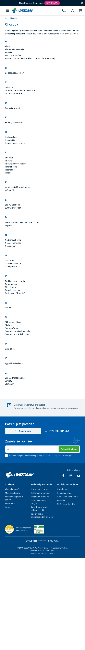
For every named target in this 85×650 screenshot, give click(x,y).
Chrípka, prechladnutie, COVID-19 (20, 90)
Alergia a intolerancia (14, 49)
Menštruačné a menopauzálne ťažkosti (22, 222)
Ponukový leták (64, 493)
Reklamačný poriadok (40, 493)
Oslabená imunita (13, 263)
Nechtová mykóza (13, 243)
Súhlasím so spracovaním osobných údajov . (40, 455)
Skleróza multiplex (13, 322)
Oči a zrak (9, 260)
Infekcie (8, 161)
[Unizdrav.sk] (22, 10)
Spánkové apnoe (12, 328)
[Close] (82, 3)
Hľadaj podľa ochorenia (67, 497)
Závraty (8, 381)
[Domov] (6, 18)
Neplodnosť (10, 246)
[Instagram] (71, 475)
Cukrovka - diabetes (14, 93)
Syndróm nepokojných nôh (17, 334)
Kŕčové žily (10, 190)
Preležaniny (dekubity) (15, 293)
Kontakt (8, 507)
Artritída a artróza (13, 55)
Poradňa (61, 500)
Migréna (8, 225)
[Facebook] (63, 475)
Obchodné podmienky (41, 489)
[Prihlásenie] (72, 10)
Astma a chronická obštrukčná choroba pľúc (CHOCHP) (30, 58)
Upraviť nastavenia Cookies (42, 553)
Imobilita (9, 158)
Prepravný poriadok (40, 497)
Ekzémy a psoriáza (13, 122)
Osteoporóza (11, 266)
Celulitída (9, 87)
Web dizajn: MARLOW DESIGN (42, 551)
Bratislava (52, 3)
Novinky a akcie (64, 489)
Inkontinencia (11, 167)
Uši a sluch (10, 349)
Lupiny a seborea (12, 205)
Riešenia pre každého (66, 504)
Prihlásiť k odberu (69, 449)
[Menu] (7, 10)
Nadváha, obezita (13, 240)
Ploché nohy (10, 287)
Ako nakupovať (12, 489)
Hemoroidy (10, 140)
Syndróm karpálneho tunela (17, 331)
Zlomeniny (9, 384)
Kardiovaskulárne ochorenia (17, 187)
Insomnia (9, 170)
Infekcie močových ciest (15, 164)
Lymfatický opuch (13, 208)
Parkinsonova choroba (15, 281)
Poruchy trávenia (12, 290)
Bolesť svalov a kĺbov (14, 73)
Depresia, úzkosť (12, 108)
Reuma (8, 308)
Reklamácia (10, 503)
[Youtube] (78, 475)
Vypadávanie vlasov (14, 363)
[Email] (42, 449)
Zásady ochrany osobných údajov (57, 455)
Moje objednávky (12, 493)
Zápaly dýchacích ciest (15, 378)
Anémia (8, 52)
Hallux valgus (11, 137)
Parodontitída (11, 284)
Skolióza (9, 325)
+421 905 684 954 (56, 430)
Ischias (8, 173)
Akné (7, 46)
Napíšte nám (23, 431)
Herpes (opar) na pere (15, 143)
